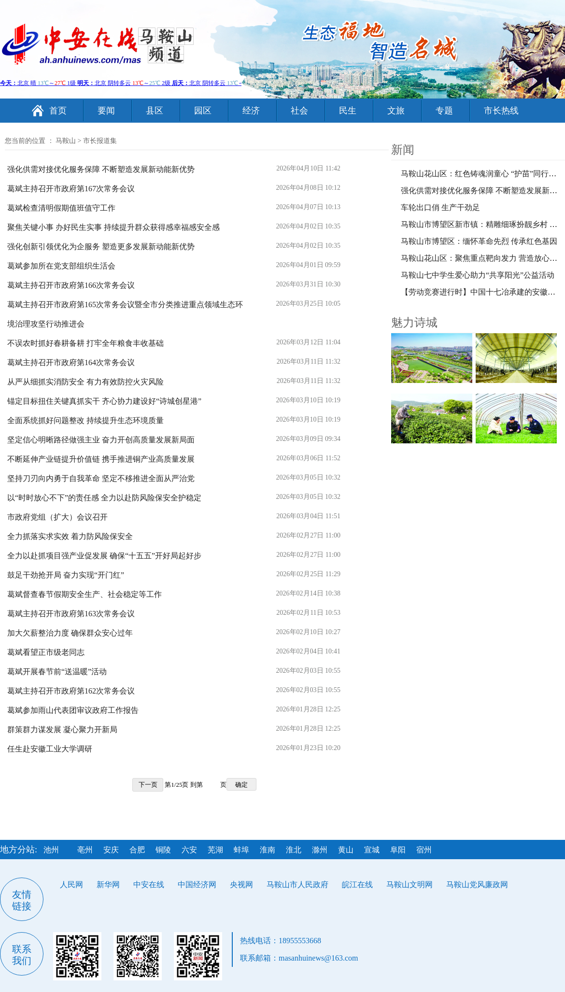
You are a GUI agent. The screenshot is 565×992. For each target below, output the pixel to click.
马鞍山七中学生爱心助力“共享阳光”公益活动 (477, 275)
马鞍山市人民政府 (297, 884)
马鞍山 (66, 140)
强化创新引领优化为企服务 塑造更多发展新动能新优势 (101, 246)
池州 (51, 850)
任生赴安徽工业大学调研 (49, 749)
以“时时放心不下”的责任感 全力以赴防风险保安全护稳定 (104, 498)
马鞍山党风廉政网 (477, 884)
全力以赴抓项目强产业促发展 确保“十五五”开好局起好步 (104, 556)
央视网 (241, 884)
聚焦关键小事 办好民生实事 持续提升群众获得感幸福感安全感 (113, 227)
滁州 (319, 850)
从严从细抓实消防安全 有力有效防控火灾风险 (85, 382)
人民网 (71, 884)
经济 (251, 110)
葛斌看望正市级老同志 (46, 652)
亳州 (85, 850)
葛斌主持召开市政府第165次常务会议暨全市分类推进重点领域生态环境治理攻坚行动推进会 (125, 314)
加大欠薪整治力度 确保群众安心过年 (70, 633)
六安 (189, 850)
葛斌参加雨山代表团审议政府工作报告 (73, 710)
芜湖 (215, 850)
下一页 (148, 784)
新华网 (108, 884)
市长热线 (501, 110)
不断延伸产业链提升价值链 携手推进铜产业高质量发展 (101, 459)
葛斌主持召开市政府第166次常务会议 (71, 285)
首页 (58, 110)
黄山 (345, 850)
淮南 (267, 850)
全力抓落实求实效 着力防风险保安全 (70, 536)
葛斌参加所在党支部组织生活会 (61, 266)
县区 (154, 110)
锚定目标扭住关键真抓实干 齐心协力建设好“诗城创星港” (104, 401)
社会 (299, 110)
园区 (203, 110)
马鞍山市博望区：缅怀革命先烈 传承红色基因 (479, 241)
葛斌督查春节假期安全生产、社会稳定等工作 (84, 594)
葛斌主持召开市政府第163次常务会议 (71, 613)
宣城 (372, 850)
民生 (347, 110)
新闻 (402, 149)
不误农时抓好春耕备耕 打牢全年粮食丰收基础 (85, 343)
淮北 (293, 850)
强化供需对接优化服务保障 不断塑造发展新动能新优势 (101, 169)
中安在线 (148, 884)
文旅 (396, 110)
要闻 (106, 110)
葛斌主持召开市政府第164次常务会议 (71, 362)
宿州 (424, 850)
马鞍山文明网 (409, 884)
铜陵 (163, 850)
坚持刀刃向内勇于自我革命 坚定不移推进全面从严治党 (101, 478)
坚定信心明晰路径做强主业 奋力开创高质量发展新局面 (101, 440)
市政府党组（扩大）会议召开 (57, 517)
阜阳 (398, 850)
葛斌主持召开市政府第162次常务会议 (71, 691)
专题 (444, 110)
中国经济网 (197, 884)
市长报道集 (100, 140)
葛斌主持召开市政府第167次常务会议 (71, 188)
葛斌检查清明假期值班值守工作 (61, 208)
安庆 (111, 850)
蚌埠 (241, 850)
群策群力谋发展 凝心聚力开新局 (62, 729)
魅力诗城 (414, 322)
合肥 (137, 850)
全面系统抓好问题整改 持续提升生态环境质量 (85, 420)
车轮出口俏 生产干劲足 (440, 207)
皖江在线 (357, 884)
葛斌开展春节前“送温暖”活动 (57, 671)
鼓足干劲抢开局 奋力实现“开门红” (65, 575)
